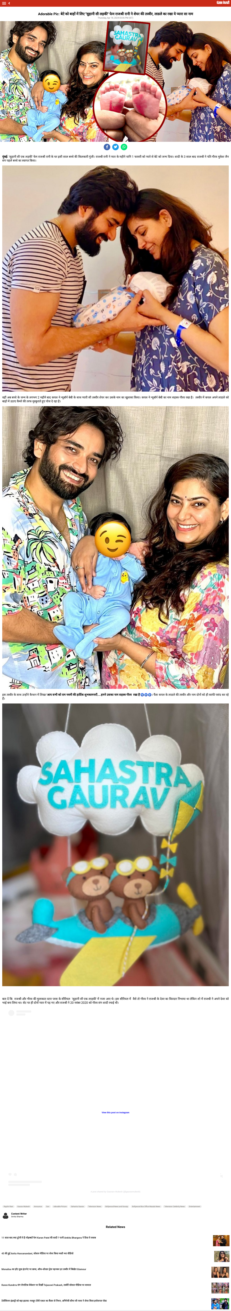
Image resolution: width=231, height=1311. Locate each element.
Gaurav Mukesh (23, 1207)
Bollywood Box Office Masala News (146, 1207)
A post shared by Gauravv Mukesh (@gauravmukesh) (115, 1191)
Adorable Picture (60, 1207)
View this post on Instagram (115, 1112)
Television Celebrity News (174, 1207)
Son (47, 1207)
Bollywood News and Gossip (116, 1207)
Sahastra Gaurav (77, 1207)
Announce (38, 1207)
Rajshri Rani (8, 1207)
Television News (94, 1207)
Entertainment (194, 1207)
